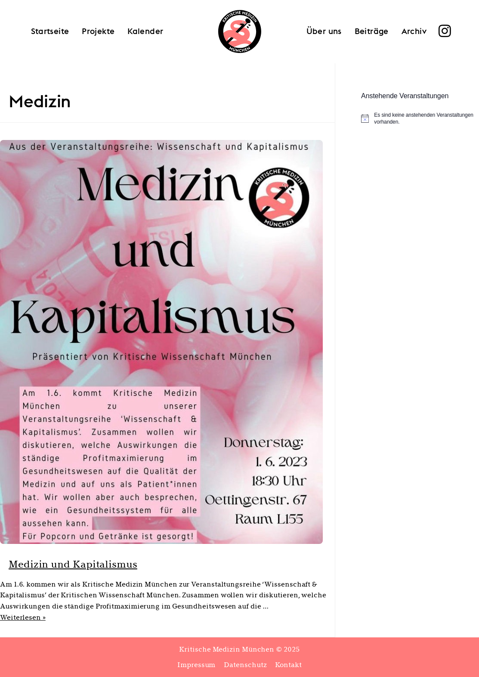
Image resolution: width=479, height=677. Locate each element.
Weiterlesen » (23, 617)
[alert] (420, 119)
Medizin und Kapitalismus (96, 563)
